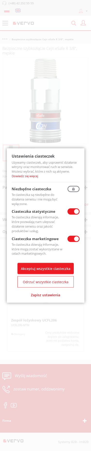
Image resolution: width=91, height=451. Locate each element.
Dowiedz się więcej (25, 176)
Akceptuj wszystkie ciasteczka (45, 268)
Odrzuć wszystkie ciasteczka (45, 282)
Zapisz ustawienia (45, 295)
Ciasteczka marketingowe (35, 238)
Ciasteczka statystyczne (33, 211)
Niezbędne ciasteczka (31, 188)
